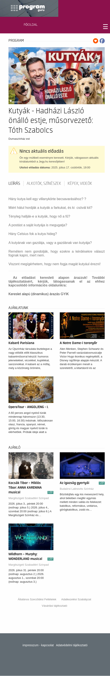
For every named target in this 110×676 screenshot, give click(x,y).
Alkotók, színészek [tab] (44, 183)
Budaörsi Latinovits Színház (77, 488)
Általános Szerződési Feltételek (37, 599)
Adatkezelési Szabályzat (76, 599)
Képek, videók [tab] (80, 183)
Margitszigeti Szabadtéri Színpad (28, 498)
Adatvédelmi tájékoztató (72, 645)
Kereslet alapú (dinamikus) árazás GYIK (38, 294)
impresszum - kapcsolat (38, 645)
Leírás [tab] (14, 183)
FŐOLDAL (31, 24)
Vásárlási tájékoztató (54, 605)
